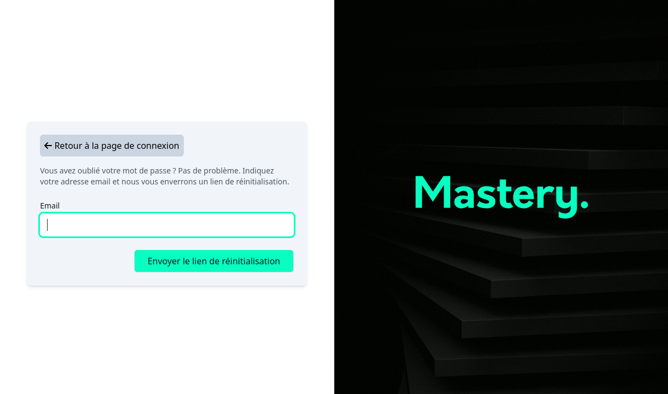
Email (50, 205)
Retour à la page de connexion (111, 146)
